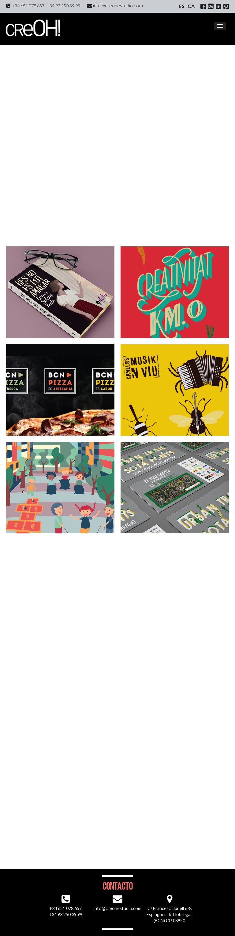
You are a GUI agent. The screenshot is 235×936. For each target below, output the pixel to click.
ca (191, 6)
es (182, 6)
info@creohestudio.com (115, 5)
